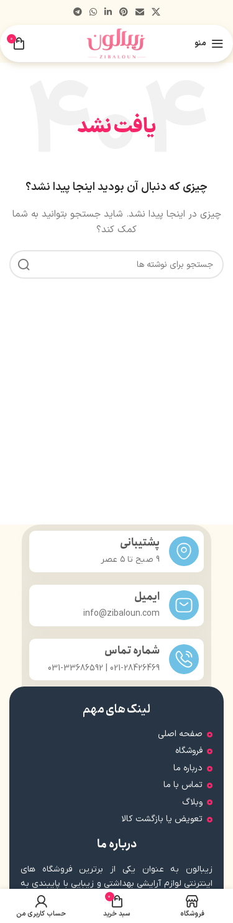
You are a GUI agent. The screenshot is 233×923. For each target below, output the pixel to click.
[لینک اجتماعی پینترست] (124, 13)
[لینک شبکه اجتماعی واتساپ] (93, 13)
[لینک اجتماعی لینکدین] (108, 13)
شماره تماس (132, 650)
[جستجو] (116, 264)
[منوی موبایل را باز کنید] (209, 43)
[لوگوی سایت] (116, 43)
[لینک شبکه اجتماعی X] (156, 13)
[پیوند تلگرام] (78, 13)
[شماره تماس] (184, 659)
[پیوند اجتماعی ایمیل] (140, 13)
